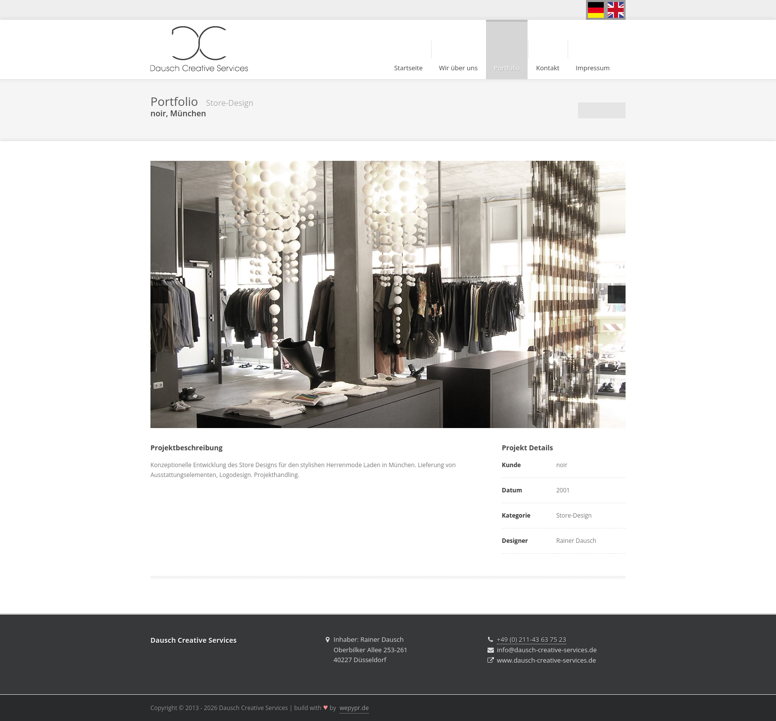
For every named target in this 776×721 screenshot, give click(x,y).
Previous (159, 294)
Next (617, 294)
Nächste (618, 110)
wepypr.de (354, 708)
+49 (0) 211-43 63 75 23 (531, 639)
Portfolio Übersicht (602, 110)
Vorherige (586, 110)
